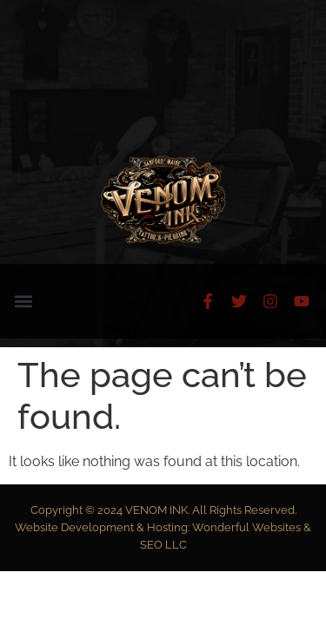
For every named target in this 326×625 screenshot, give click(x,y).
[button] (23, 301)
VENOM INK (156, 509)
